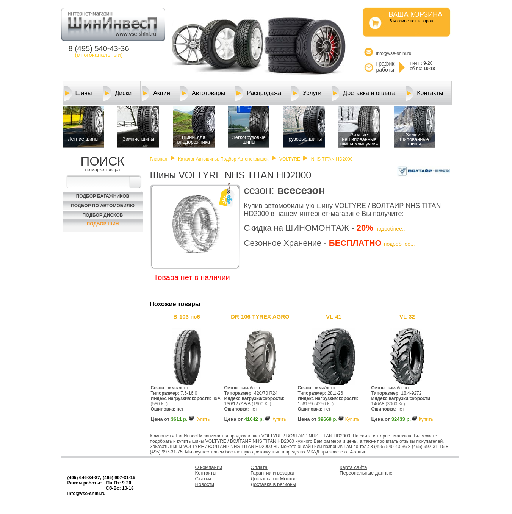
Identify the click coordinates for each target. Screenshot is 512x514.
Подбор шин (103, 224)
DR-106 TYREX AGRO (260, 316)
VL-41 (333, 316)
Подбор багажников (103, 196)
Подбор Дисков (103, 215)
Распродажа (258, 93)
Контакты (424, 93)
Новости (204, 484)
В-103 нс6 (186, 316)
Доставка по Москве (274, 478)
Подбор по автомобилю (103, 205)
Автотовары (202, 93)
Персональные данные (366, 473)
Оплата (259, 467)
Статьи (203, 478)
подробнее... (391, 229)
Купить (202, 419)
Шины (78, 93)
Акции (156, 93)
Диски (117, 93)
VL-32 (407, 316)
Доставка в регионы (273, 484)
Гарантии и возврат (273, 473)
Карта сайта (353, 467)
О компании (208, 467)
